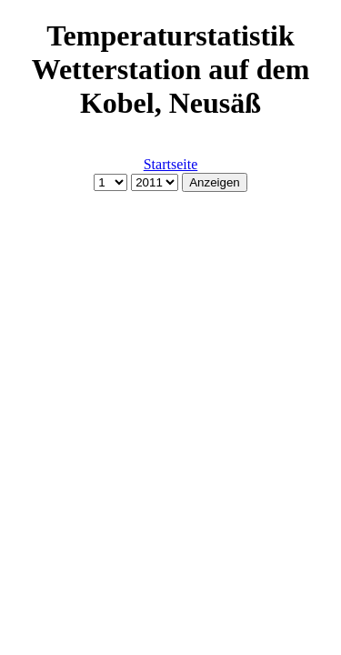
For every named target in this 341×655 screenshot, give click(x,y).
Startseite (171, 164)
